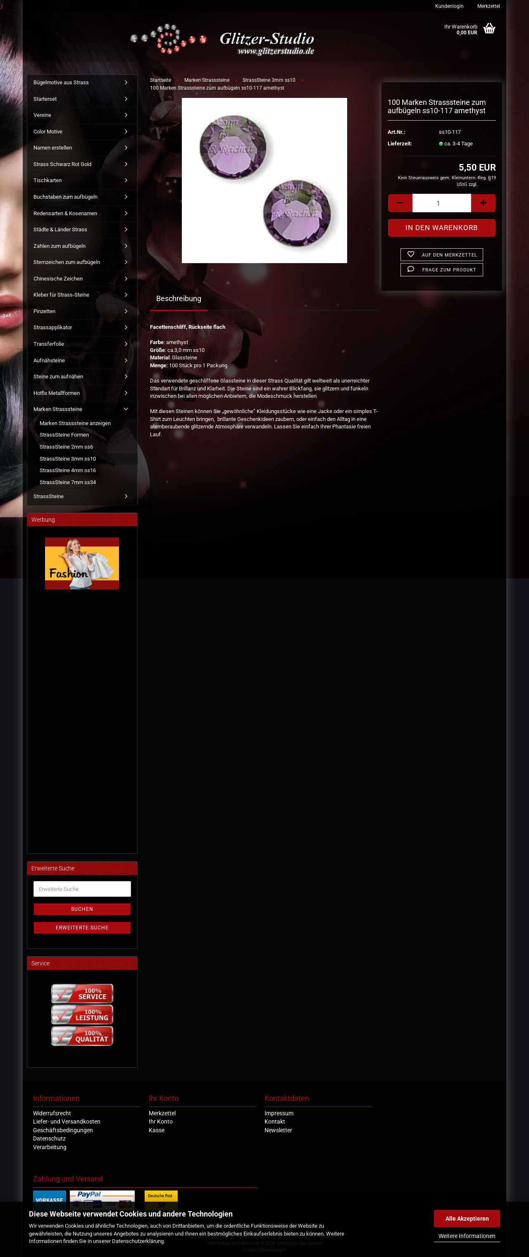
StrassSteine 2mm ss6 (66, 447)
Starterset (45, 99)
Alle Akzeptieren (467, 1218)
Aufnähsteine (49, 360)
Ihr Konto (161, 1121)
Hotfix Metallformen (56, 393)
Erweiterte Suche (82, 928)
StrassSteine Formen (64, 435)
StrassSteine (48, 496)
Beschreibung (178, 298)
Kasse (156, 1130)
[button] (400, 203)
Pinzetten (44, 311)
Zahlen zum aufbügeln (59, 246)
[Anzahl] (441, 203)
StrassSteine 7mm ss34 (68, 482)
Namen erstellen (52, 148)
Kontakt (274, 1121)
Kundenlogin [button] (449, 6)
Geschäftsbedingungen (63, 1130)
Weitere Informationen (467, 1236)
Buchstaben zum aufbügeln (65, 197)
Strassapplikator (52, 327)
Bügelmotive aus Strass (61, 82)
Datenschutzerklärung (138, 1241)
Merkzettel (488, 6)
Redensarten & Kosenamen (65, 213)
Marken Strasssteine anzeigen (75, 423)
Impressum (278, 1113)
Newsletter (278, 1130)
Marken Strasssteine (57, 409)
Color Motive (47, 131)
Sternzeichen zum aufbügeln (66, 262)
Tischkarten (47, 180)
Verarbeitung (50, 1147)
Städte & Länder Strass (60, 229)
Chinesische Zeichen (58, 279)
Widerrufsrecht (52, 1113)
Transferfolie (48, 344)
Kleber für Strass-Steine (61, 295)
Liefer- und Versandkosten (66, 1121)
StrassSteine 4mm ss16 (68, 470)
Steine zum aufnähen (58, 376)
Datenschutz (49, 1138)
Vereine (42, 115)
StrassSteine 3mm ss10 (68, 459)
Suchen (82, 909)
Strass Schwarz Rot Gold (62, 164)
